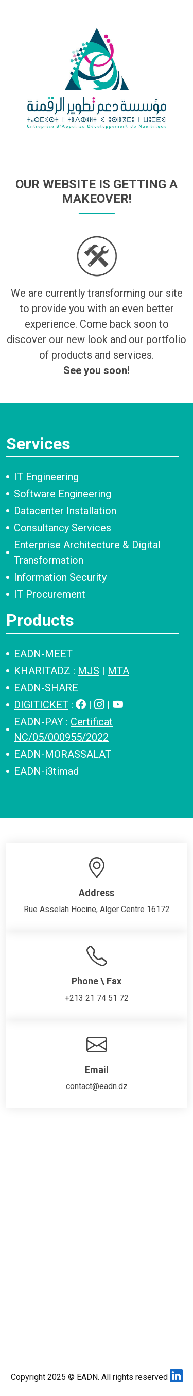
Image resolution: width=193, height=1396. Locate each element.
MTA (118, 670)
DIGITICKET (41, 705)
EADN (87, 1377)
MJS (88, 670)
